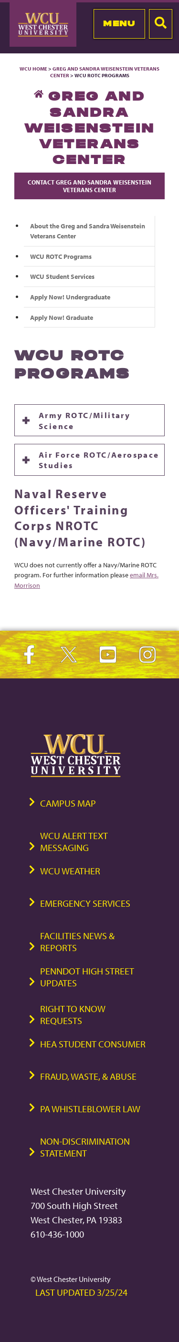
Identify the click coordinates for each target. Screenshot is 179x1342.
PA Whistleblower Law (90, 1109)
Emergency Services (85, 903)
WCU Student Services (62, 276)
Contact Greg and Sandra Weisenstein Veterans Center (89, 186)
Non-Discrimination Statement (85, 1147)
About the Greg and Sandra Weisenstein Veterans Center (87, 231)
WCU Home (33, 68)
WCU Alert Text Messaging (74, 841)
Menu (119, 23)
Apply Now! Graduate (61, 317)
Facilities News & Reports (77, 941)
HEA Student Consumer (93, 1044)
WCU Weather (70, 871)
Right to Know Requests (72, 1014)
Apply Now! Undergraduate (70, 296)
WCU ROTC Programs (61, 256)
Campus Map (68, 803)
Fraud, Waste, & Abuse (88, 1076)
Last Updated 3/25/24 (81, 1292)
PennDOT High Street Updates (87, 977)
